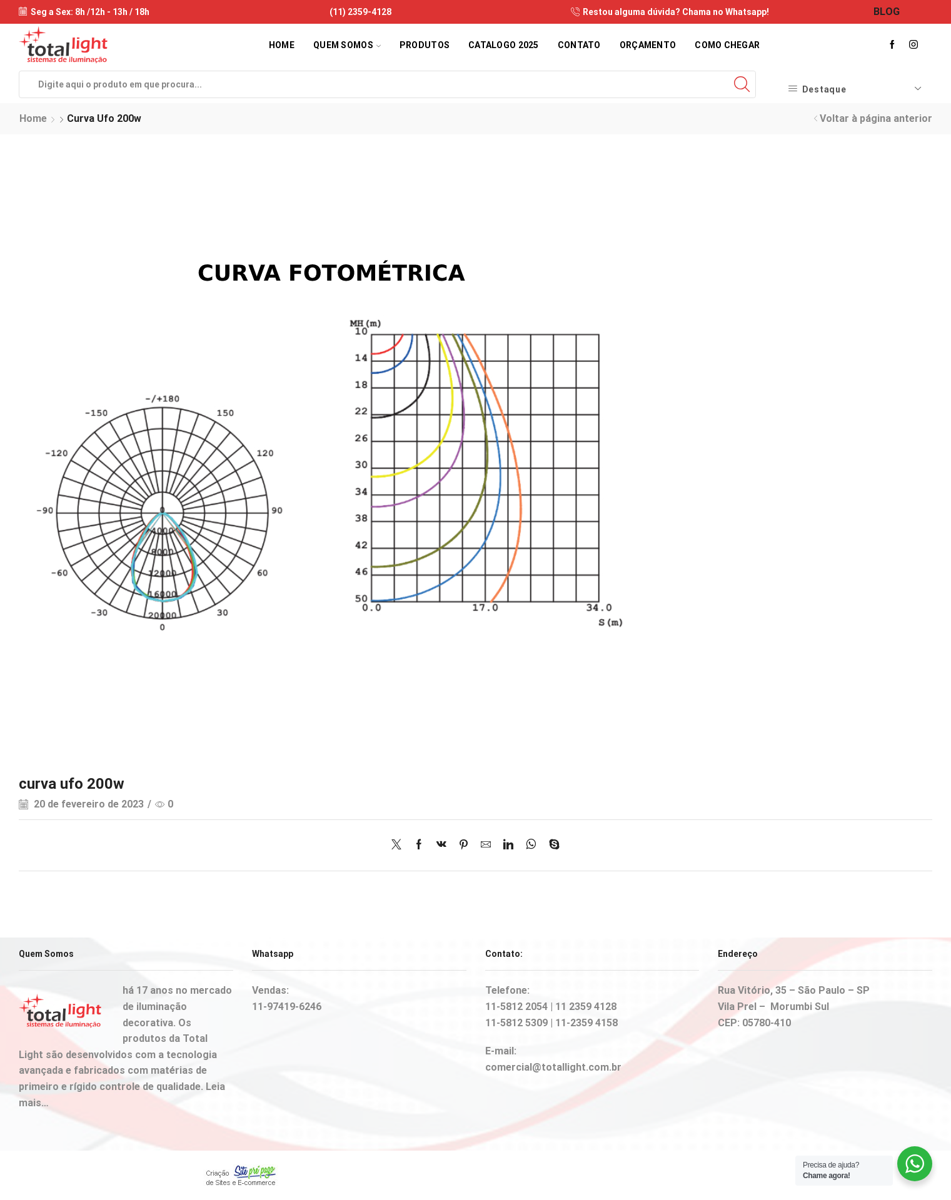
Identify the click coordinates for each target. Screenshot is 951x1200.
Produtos (425, 45)
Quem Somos (347, 45)
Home (281, 45)
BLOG (886, 12)
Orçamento (648, 45)
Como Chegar (727, 45)
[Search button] (742, 84)
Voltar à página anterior (876, 118)
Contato (579, 45)
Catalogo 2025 (503, 45)
